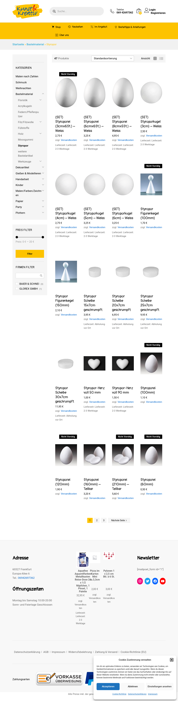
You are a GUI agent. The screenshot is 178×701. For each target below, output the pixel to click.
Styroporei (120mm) (62, 481)
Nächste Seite (119, 520)
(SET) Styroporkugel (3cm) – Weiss (150, 121)
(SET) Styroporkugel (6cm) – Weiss (122, 213)
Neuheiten (75, 26)
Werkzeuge (24, 161)
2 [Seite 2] (97, 520)
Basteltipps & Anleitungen (130, 27)
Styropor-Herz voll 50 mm (94, 390)
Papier (19, 201)
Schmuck (21, 82)
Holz (20, 133)
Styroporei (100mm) (147, 390)
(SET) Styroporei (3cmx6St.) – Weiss (65, 124)
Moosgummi (25, 139)
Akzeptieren (108, 686)
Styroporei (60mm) (147, 481)
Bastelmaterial (35, 44)
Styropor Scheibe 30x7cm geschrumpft (64, 395)
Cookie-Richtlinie (119, 694)
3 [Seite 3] (103, 520)
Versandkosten (69, 140)
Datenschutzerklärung (137, 694)
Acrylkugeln (25, 106)
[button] (171, 659)
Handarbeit (22, 179)
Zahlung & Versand (106, 652)
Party (19, 207)
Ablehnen (133, 686)
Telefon (120, 9)
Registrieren (158, 12)
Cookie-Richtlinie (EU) (133, 652)
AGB (45, 652)
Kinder (19, 185)
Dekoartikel (22, 167)
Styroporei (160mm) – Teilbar (92, 484)
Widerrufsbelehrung (80, 652)
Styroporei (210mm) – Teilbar (120, 484)
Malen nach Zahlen (27, 76)
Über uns (62, 35)
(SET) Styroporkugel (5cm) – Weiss (94, 213)
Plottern (20, 212)
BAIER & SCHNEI (29, 283)
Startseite (18, 44)
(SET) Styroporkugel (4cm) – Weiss (65, 213)
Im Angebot (99, 26)
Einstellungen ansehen (160, 686)
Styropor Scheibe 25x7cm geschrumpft (149, 303)
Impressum (152, 694)
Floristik (22, 100)
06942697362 (26, 577)
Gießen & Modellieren (28, 173)
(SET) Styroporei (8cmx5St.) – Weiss (122, 124)
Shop (56, 27)
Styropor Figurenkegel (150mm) (64, 300)
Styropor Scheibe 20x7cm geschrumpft (121, 303)
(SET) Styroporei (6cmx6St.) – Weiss (94, 124)
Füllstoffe (23, 128)
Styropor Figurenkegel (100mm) (149, 213)
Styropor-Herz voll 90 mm (122, 390)
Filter (29, 254)
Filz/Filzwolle (26, 122)
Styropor (23, 145)
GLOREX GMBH (28, 288)
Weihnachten (23, 88)
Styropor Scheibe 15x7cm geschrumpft (93, 303)
